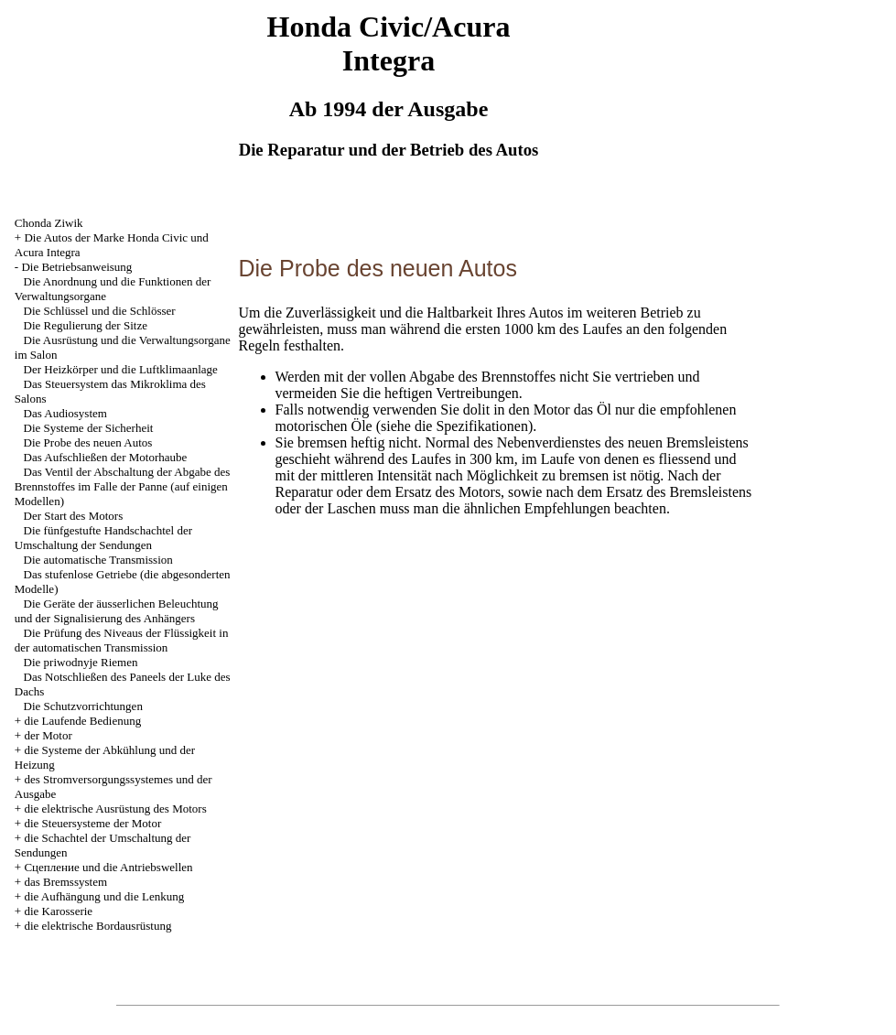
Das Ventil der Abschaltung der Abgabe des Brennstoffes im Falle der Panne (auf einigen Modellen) (123, 486)
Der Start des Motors (74, 516)
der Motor (47, 735)
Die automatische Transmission (98, 559)
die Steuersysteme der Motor (92, 823)
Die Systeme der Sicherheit (89, 428)
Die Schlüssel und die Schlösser (100, 311)
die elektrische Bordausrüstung (97, 926)
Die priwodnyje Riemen (81, 662)
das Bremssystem (65, 882)
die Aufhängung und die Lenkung (104, 896)
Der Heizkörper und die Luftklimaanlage (121, 369)
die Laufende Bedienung (82, 721)
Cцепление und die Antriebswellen (108, 867)
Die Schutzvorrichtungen (83, 706)
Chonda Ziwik (49, 223)
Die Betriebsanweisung (76, 267)
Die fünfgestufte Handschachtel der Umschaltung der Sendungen (103, 537)
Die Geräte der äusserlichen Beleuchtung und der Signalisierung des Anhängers (117, 611)
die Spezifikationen (471, 426)
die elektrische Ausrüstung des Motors (115, 808)
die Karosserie (58, 911)
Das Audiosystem (65, 413)
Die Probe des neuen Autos (88, 442)
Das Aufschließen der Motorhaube (106, 457)
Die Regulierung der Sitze (85, 325)
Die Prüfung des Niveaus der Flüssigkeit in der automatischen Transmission (122, 640)
